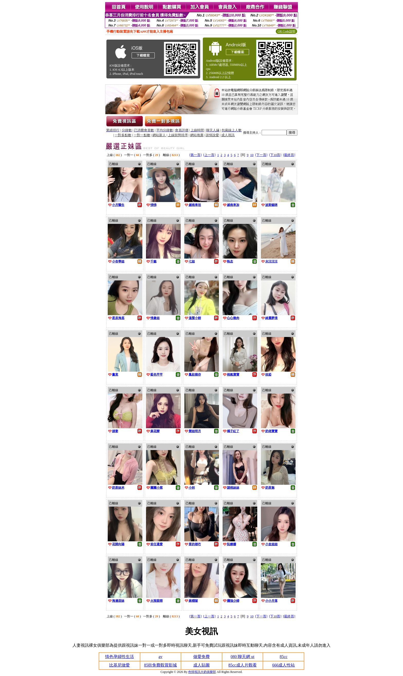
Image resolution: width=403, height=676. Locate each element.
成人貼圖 (201, 665)
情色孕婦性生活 (119, 656)
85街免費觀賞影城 (160, 665)
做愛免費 (201, 656)
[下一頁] (261, 155)
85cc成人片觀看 (242, 665)
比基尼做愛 (119, 665)
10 (251, 155)
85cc (283, 656)
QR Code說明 (286, 31)
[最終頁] (289, 155)
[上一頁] (209, 155)
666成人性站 (283, 665)
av (160, 656)
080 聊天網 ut (242, 656)
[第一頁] (195, 155)
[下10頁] (275, 155)
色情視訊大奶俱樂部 (202, 672)
